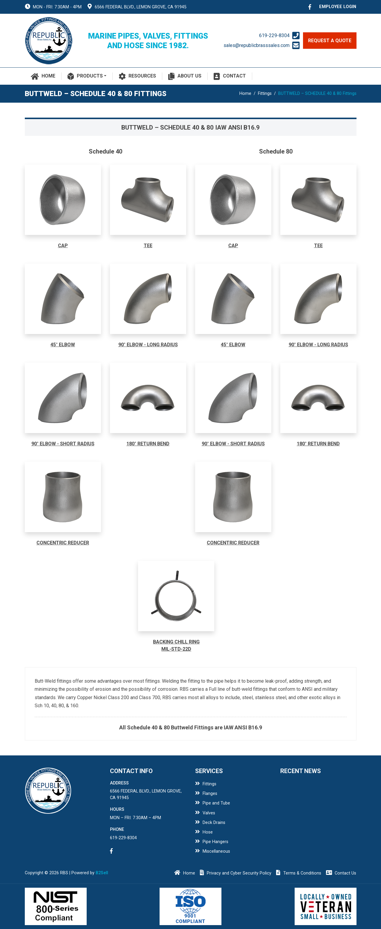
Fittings (265, 93)
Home (43, 76)
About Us (184, 76)
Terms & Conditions (298, 873)
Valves (205, 813)
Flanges (206, 793)
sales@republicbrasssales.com (257, 45)
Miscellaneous (212, 851)
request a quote (329, 40)
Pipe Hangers (212, 841)
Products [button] (85, 76)
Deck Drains (210, 822)
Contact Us (341, 873)
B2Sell (102, 872)
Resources (137, 76)
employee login (337, 6)
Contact (230, 76)
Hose (204, 832)
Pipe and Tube (212, 803)
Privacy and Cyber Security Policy (236, 873)
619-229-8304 (274, 35)
